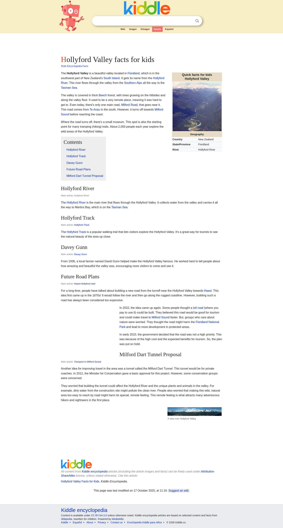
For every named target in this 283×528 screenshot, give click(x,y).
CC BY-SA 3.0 (99, 515)
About (89, 522)
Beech (103, 95)
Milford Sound (161, 317)
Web (123, 29)
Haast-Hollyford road (84, 283)
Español (169, 29)
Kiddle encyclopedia (84, 510)
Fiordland (134, 73)
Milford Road (129, 104)
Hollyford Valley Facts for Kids (80, 481)
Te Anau (95, 109)
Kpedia (157, 29)
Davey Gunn (80, 254)
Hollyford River (76, 202)
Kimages (145, 29)
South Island (112, 78)
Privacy (102, 522)
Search (197, 21)
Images (133, 29)
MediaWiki (118, 519)
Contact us (117, 522)
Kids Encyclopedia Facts (74, 66)
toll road (198, 307)
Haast (208, 290)
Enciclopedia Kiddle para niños (144, 522)
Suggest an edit (178, 490)
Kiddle (64, 522)
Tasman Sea (69, 87)
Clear (190, 21)
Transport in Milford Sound (87, 361)
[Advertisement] (141, 43)
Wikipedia (66, 519)
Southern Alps (133, 82)
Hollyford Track (81, 225)
